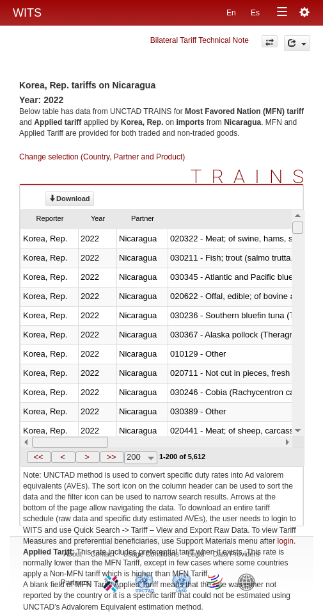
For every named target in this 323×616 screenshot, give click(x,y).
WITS (27, 12)
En (231, 12)
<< (38, 457)
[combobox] (140, 457)
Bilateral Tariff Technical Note (199, 40)
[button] (39, 457)
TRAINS (252, 176)
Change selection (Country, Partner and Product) (102, 156)
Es (255, 12)
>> (111, 457)
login (286, 541)
